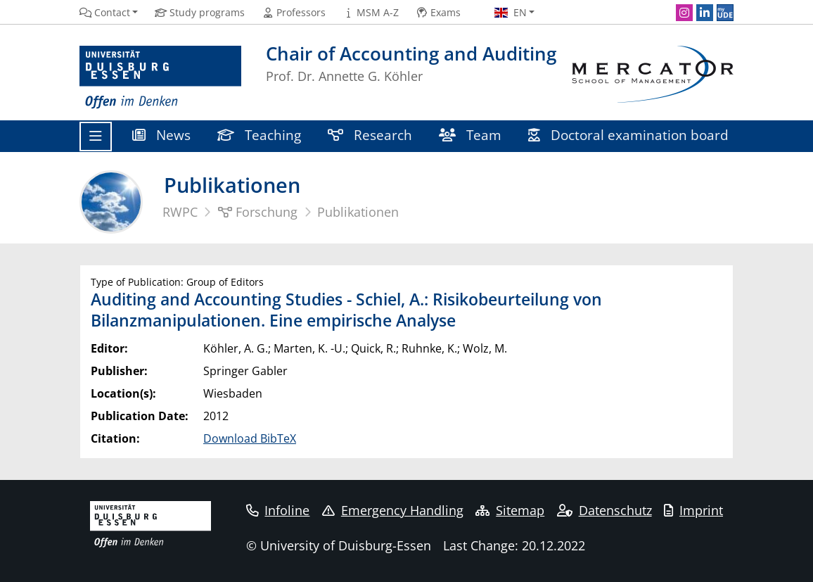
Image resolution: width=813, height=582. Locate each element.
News (161, 134)
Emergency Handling (392, 510)
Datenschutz (604, 510)
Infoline (278, 510)
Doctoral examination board (628, 134)
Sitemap (509, 510)
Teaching (259, 134)
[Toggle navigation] (95, 136)
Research (370, 134)
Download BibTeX (249, 438)
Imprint (693, 510)
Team (470, 134)
